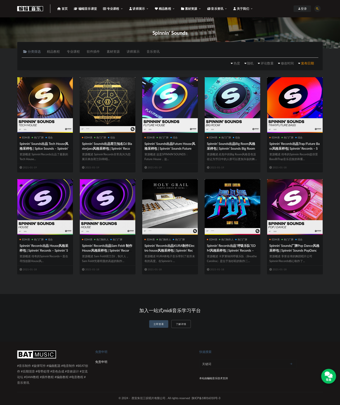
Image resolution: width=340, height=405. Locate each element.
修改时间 (287, 63)
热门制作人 (101, 239)
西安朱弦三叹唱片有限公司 (148, 398)
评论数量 (267, 63)
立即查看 (159, 324)
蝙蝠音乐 (212, 378)
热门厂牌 (38, 137)
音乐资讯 (153, 51)
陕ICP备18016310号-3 (206, 398)
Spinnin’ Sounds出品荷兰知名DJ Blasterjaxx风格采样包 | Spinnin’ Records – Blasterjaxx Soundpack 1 (107, 148)
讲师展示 (133, 51)
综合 (49, 137)
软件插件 (93, 51)
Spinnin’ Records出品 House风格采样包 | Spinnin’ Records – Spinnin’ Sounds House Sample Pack (45, 250)
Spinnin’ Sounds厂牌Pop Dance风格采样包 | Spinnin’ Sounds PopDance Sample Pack (294, 250)
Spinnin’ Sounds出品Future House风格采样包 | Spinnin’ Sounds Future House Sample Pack (169, 148)
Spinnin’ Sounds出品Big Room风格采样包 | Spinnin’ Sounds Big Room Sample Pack (232, 148)
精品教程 (53, 51)
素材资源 (113, 51)
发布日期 (307, 63)
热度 (237, 63)
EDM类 (25, 137)
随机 (250, 63)
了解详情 (181, 324)
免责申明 (101, 362)
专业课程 (73, 51)
